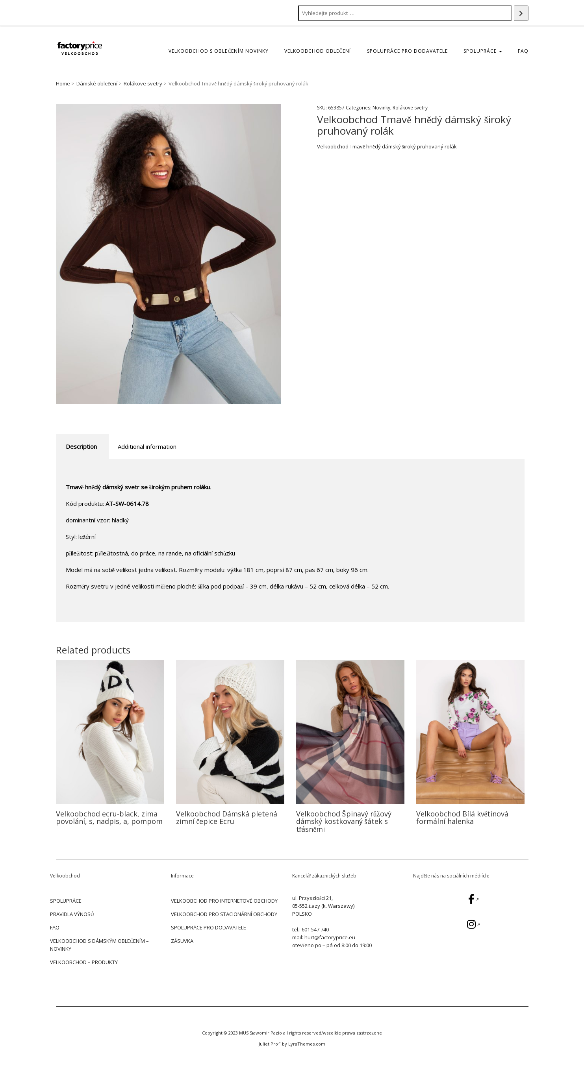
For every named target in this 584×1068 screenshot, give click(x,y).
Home (63, 83)
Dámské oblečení (97, 83)
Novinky (381, 107)
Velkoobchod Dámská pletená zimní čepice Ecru (226, 817)
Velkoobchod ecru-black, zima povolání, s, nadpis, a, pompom (109, 817)
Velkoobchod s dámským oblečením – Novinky (99, 944)
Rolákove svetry (143, 83)
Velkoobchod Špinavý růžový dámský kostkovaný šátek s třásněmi (343, 821)
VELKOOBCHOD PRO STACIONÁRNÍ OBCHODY (224, 914)
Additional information (147, 446)
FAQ (523, 51)
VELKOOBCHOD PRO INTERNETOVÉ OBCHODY (224, 900)
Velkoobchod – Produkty (84, 962)
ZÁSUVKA (182, 940)
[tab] (81, 446)
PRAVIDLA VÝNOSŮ (72, 914)
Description (81, 446)
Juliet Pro (270, 1044)
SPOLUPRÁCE (482, 51)
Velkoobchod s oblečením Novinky (219, 51)
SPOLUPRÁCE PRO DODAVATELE (407, 51)
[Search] (521, 13)
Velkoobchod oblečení (317, 51)
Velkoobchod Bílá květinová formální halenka (462, 817)
